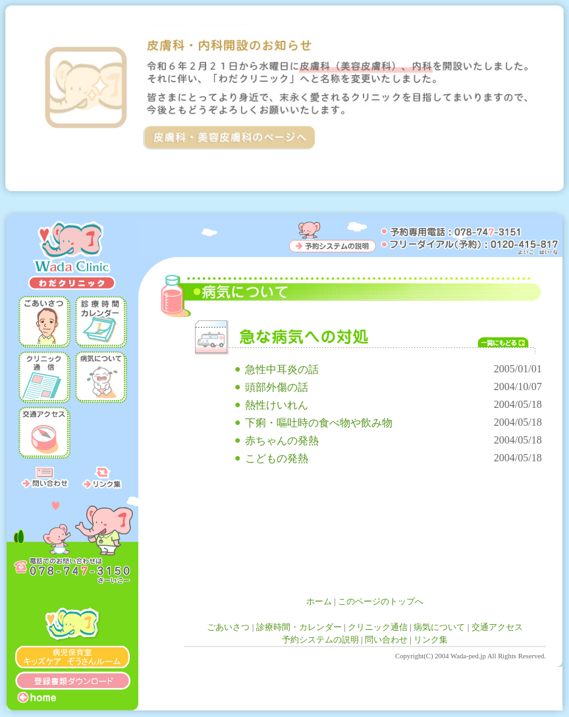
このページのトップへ (380, 601)
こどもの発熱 (276, 458)
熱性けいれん (276, 405)
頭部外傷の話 (276, 387)
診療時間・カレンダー (299, 627)
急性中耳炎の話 (282, 369)
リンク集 (431, 640)
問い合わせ (386, 640)
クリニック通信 (378, 627)
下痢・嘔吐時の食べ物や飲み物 (319, 422)
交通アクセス (497, 627)
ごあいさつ (228, 627)
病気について (439, 627)
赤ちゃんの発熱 (282, 440)
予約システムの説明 (320, 640)
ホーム (319, 601)
